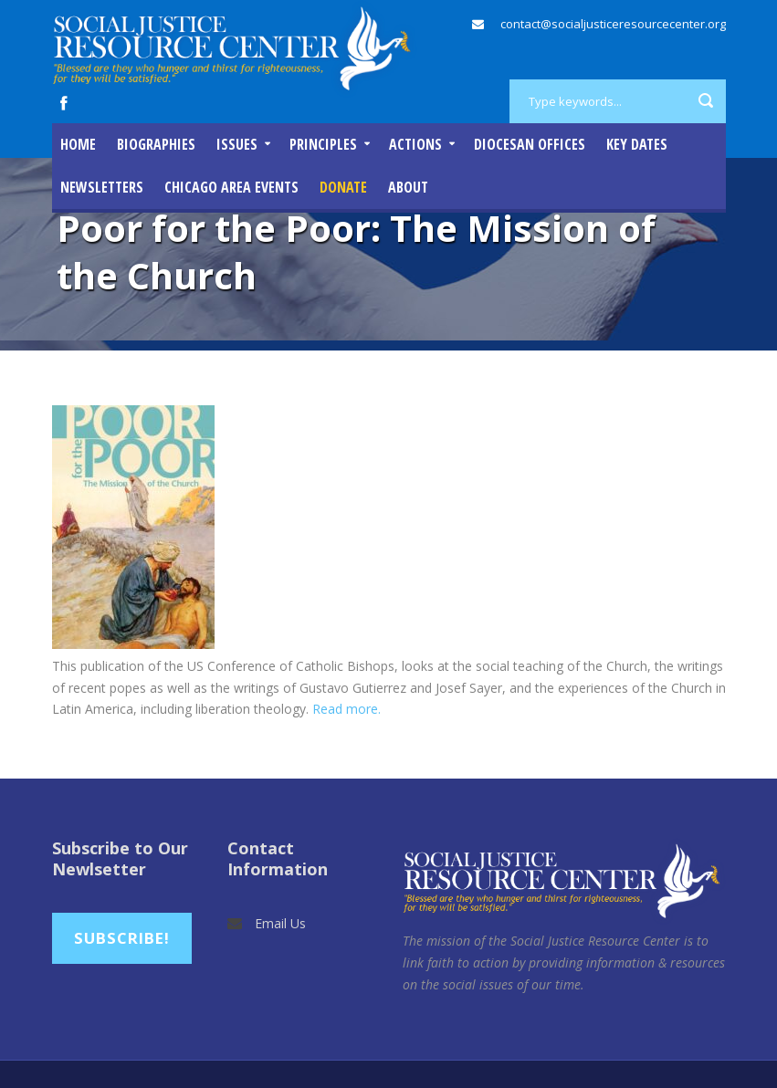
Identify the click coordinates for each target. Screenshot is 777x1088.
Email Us (280, 923)
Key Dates (636, 144)
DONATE (343, 187)
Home (78, 144)
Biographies (156, 144)
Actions (415, 144)
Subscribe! (122, 937)
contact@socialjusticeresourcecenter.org (613, 24)
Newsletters (101, 187)
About (408, 187)
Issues (236, 144)
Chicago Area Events (231, 187)
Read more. (346, 708)
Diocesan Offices (529, 144)
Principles (323, 144)
